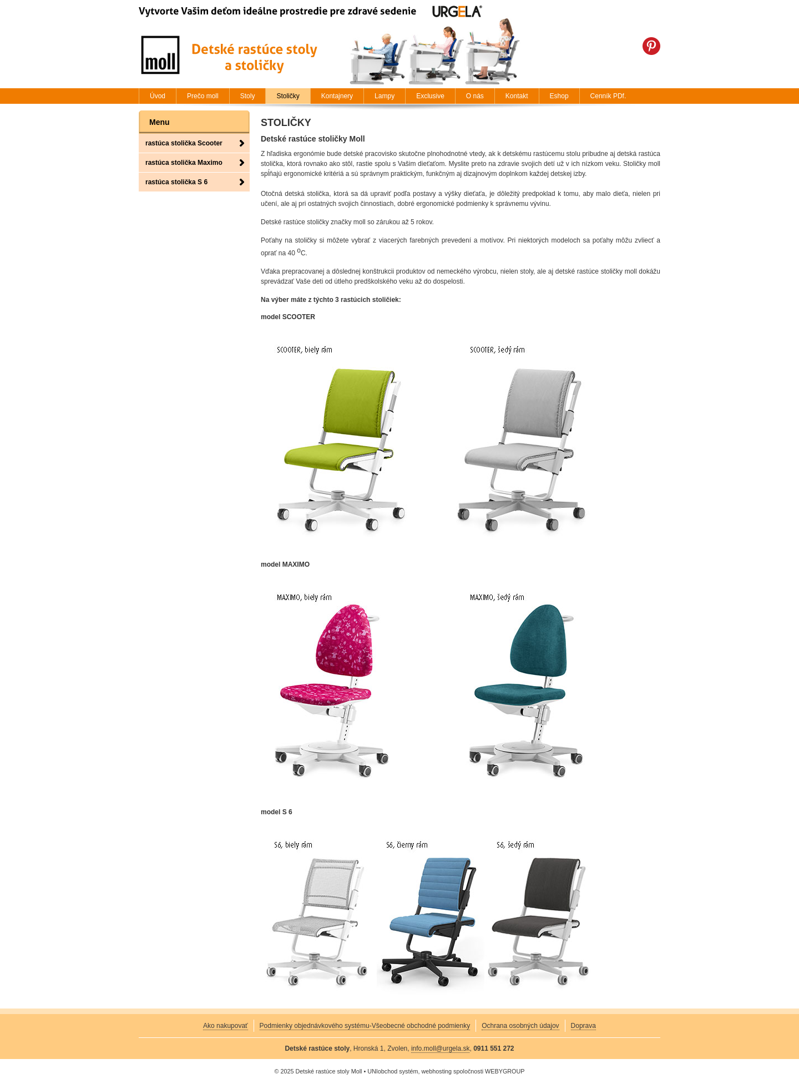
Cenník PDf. (608, 96)
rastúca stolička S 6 (176, 182)
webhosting (436, 1071)
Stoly (247, 96)
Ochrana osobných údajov (520, 1026)
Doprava (583, 1026)
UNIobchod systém (392, 1071)
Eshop (559, 96)
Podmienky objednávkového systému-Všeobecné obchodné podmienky (365, 1026)
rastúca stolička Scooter (183, 143)
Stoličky (287, 96)
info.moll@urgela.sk (440, 1048)
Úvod (157, 96)
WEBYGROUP (504, 1071)
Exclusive (430, 96)
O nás (475, 96)
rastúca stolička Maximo (183, 163)
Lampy (385, 96)
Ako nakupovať (225, 1026)
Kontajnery (337, 96)
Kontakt (516, 96)
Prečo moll (203, 96)
